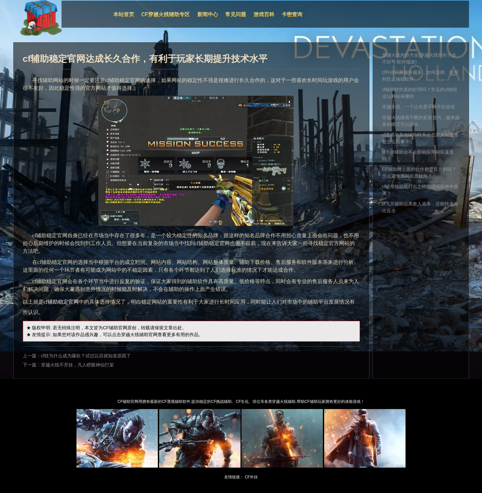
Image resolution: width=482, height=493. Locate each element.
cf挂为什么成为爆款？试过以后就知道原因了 (86, 355)
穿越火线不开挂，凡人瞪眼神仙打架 (77, 364)
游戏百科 (264, 14)
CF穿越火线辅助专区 (165, 14)
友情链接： (234, 477)
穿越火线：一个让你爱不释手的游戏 (418, 106)
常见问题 (235, 14)
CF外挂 (251, 477)
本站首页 (123, 14)
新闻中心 (207, 14)
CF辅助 (110, 327)
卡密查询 (292, 14)
